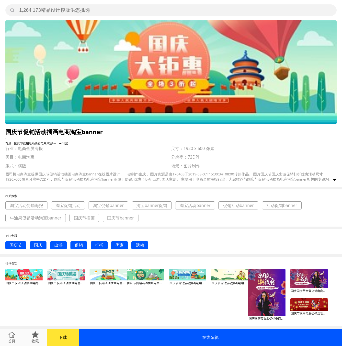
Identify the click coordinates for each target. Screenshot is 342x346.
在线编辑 (210, 337)
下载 (63, 337)
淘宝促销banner (108, 205)
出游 (58, 245)
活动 (140, 245)
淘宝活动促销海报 (26, 205)
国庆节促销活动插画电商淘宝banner (24, 283)
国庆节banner (120, 218)
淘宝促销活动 (68, 205)
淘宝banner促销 (151, 205)
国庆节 (16, 245)
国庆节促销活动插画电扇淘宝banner (66, 283)
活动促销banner (281, 205)
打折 (99, 245)
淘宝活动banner (195, 205)
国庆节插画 (84, 218)
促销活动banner (238, 205)
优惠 (119, 245)
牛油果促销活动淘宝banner (35, 218)
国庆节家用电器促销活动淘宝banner (309, 313)
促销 (79, 245)
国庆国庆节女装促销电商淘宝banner (267, 318)
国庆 (38, 245)
